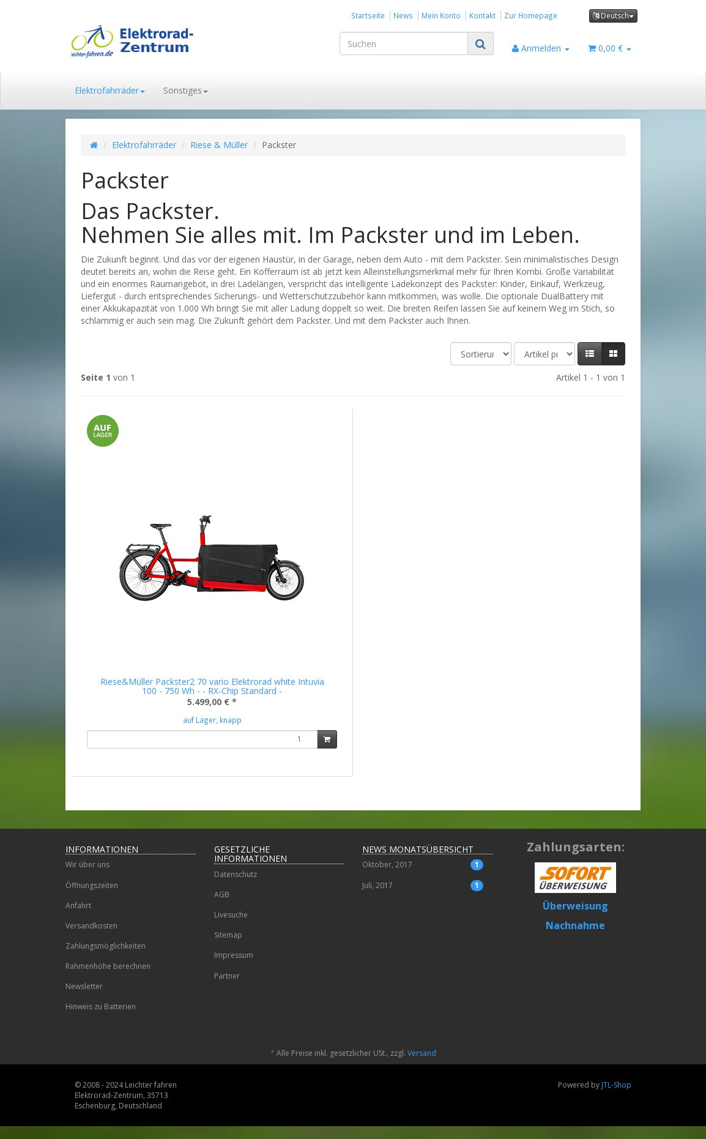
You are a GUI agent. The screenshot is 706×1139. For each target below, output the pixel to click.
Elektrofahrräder (110, 90)
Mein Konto (441, 15)
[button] (590, 353)
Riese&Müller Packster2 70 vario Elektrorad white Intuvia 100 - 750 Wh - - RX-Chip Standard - (212, 686)
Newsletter (84, 999)
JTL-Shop (616, 1097)
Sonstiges (185, 90)
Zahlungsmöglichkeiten (105, 959)
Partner (227, 989)
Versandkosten (91, 938)
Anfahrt (78, 918)
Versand (421, 1066)
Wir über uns (87, 877)
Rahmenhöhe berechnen (107, 979)
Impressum (233, 968)
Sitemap (228, 948)
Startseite (368, 15)
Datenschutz (235, 887)
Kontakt (482, 15)
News (403, 15)
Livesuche (231, 927)
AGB (221, 907)
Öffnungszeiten (91, 898)
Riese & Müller (219, 145)
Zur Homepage (530, 15)
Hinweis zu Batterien (100, 1019)
